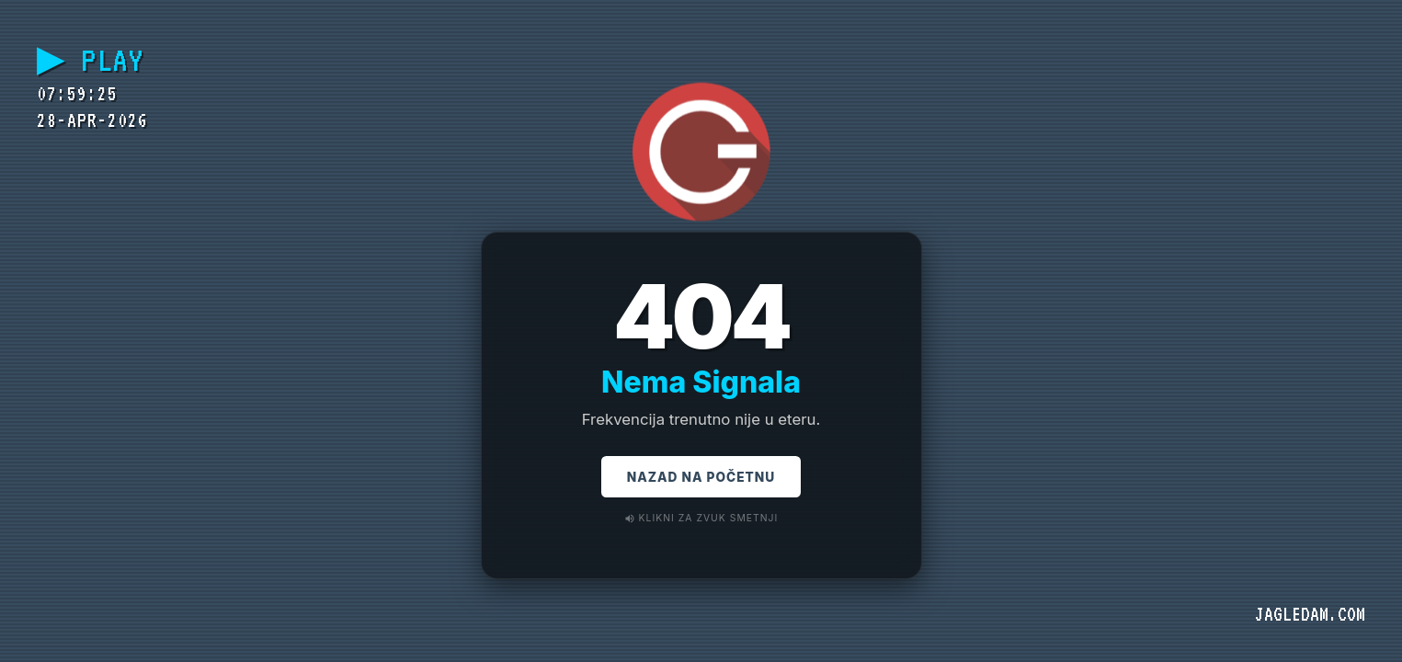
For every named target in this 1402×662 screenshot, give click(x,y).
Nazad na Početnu (701, 479)
